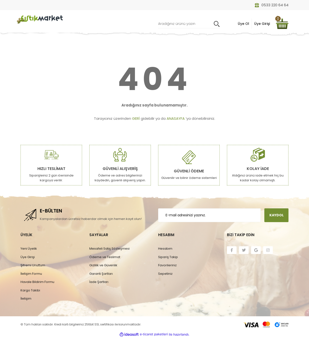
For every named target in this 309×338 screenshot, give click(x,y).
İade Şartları (98, 282)
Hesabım (165, 248)
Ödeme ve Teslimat (104, 257)
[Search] (189, 23)
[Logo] (40, 19)
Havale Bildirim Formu (37, 282)
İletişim (26, 298)
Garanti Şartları (101, 273)
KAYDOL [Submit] (276, 215)
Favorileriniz (167, 265)
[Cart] (282, 24)
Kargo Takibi (30, 290)
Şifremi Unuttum (33, 265)
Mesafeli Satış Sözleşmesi (109, 248)
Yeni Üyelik (29, 248)
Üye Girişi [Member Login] (262, 23)
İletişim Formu (31, 273)
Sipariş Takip (168, 257)
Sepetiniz (165, 273)
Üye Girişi (28, 257)
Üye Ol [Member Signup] (243, 23)
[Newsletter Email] (209, 215)
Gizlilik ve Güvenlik (103, 265)
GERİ (136, 118)
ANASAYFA (176, 118)
